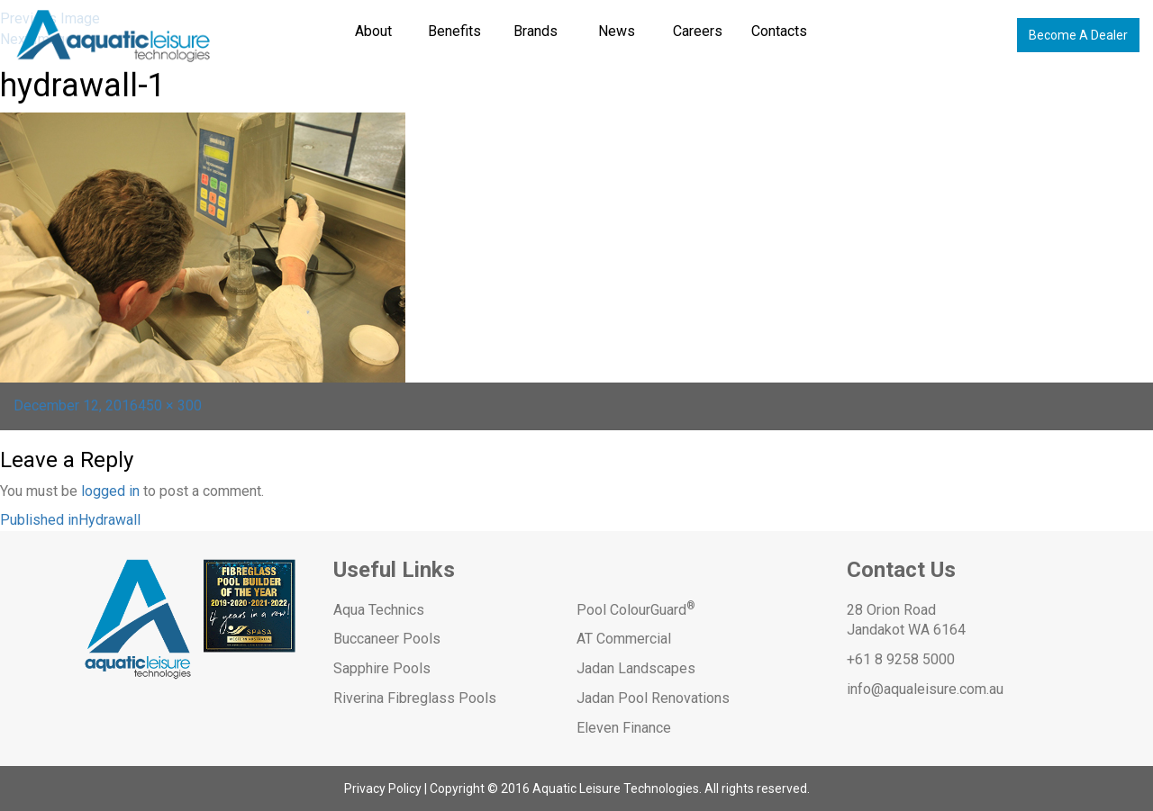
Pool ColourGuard (635, 609)
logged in (110, 491)
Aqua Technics (378, 609)
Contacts (779, 31)
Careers (697, 31)
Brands (535, 31)
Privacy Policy (383, 788)
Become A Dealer (1078, 35)
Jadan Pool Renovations (653, 698)
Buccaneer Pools (386, 638)
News (616, 31)
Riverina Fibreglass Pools (414, 698)
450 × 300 (170, 405)
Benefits (454, 31)
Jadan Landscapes (635, 668)
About (373, 31)
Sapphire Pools (382, 668)
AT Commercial (623, 638)
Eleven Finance (623, 727)
